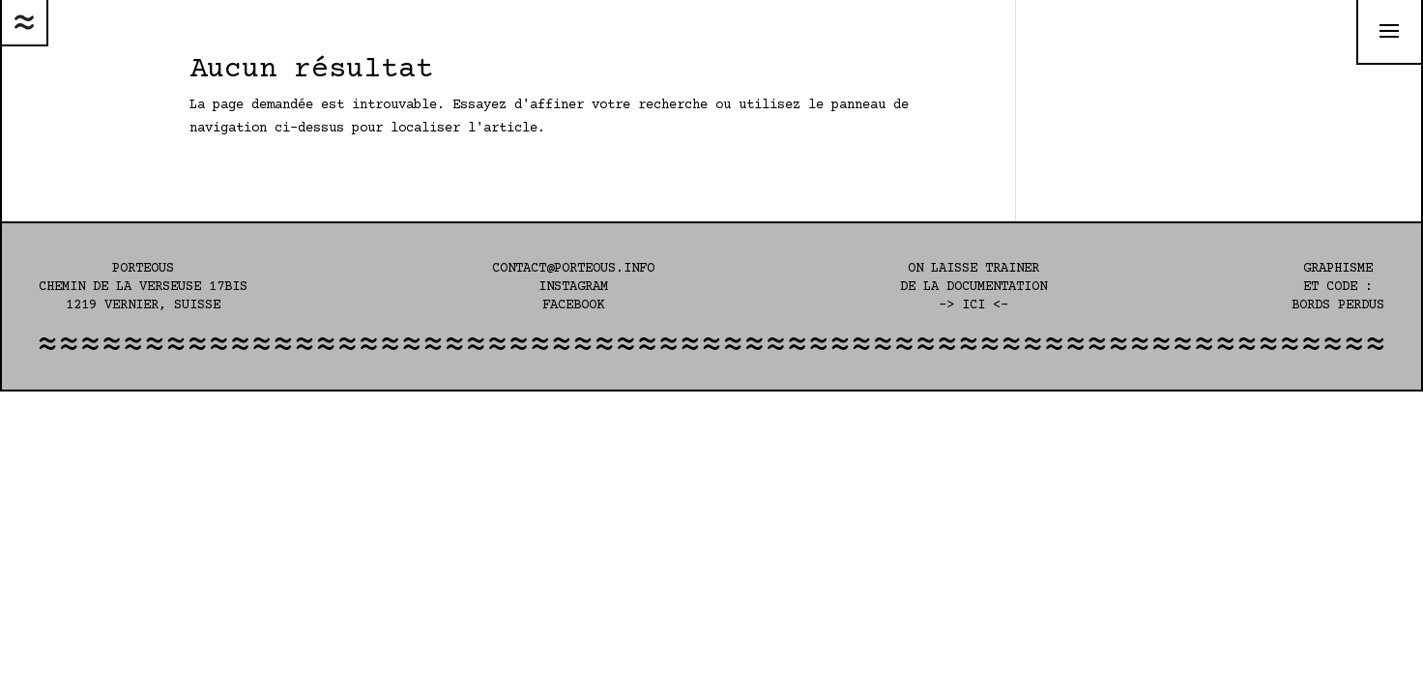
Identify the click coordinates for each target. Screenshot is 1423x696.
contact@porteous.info (573, 268)
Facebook (573, 305)
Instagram (573, 287)
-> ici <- (973, 305)
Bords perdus (1338, 305)
